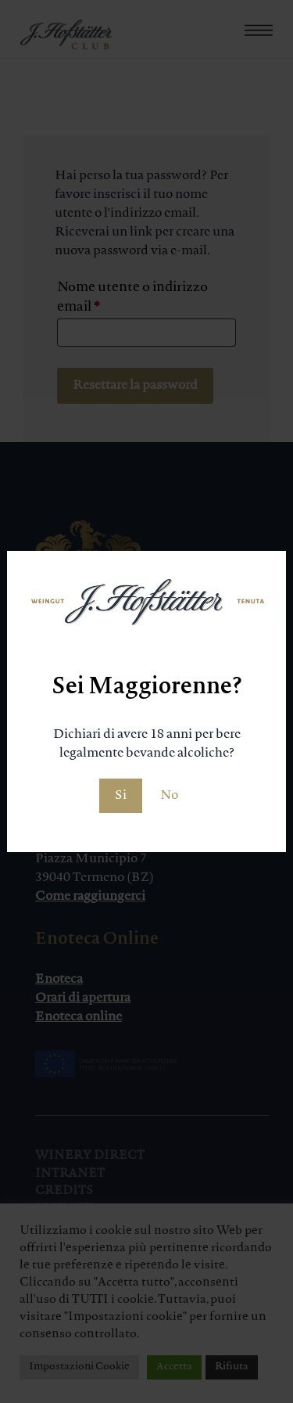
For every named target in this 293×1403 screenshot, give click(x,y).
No (169, 796)
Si (121, 796)
